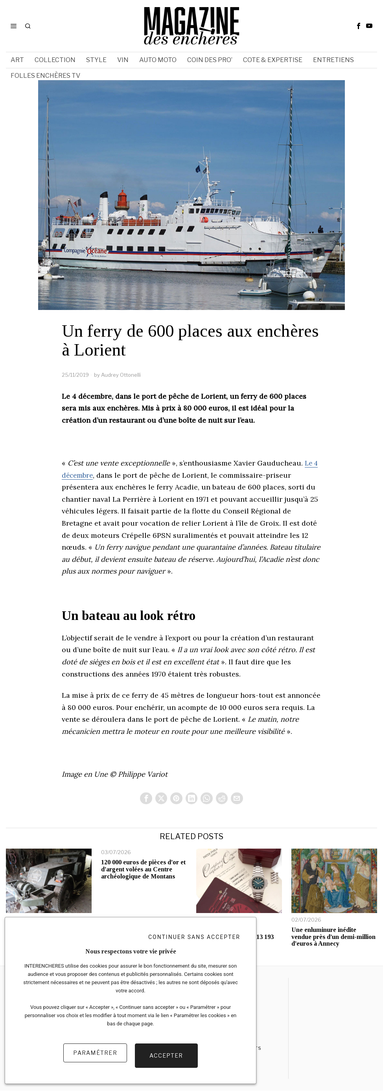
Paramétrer (95, 1058)
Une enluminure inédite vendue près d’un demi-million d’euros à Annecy (333, 937)
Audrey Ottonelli (121, 375)
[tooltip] (358, 26)
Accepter (166, 1058)
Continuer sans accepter (194, 942)
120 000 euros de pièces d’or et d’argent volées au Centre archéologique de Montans (143, 870)
